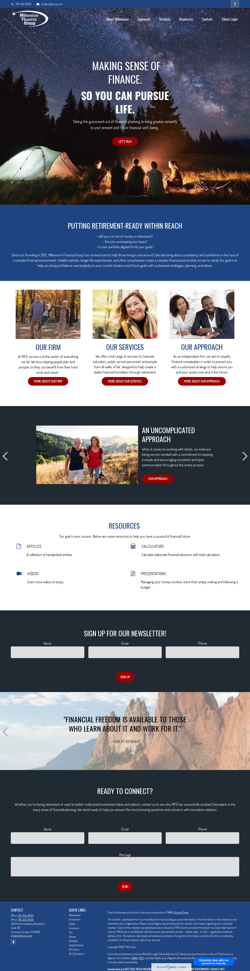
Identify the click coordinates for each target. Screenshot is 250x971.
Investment (74, 919)
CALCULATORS (153, 546)
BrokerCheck (182, 912)
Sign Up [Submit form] (125, 677)
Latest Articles (76, 945)
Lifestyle (73, 941)
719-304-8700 (21, 4)
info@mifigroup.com (49, 4)
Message (125, 855)
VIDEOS (33, 573)
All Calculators (76, 953)
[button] (117, 19)
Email (125, 643)
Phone (202, 643)
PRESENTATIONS (153, 573)
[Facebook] (234, 4)
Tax (70, 932)
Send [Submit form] (125, 887)
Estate (72, 923)
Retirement (74, 915)
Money (72, 936)
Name (47, 643)
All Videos (74, 949)
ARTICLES (34, 546)
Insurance (74, 928)
